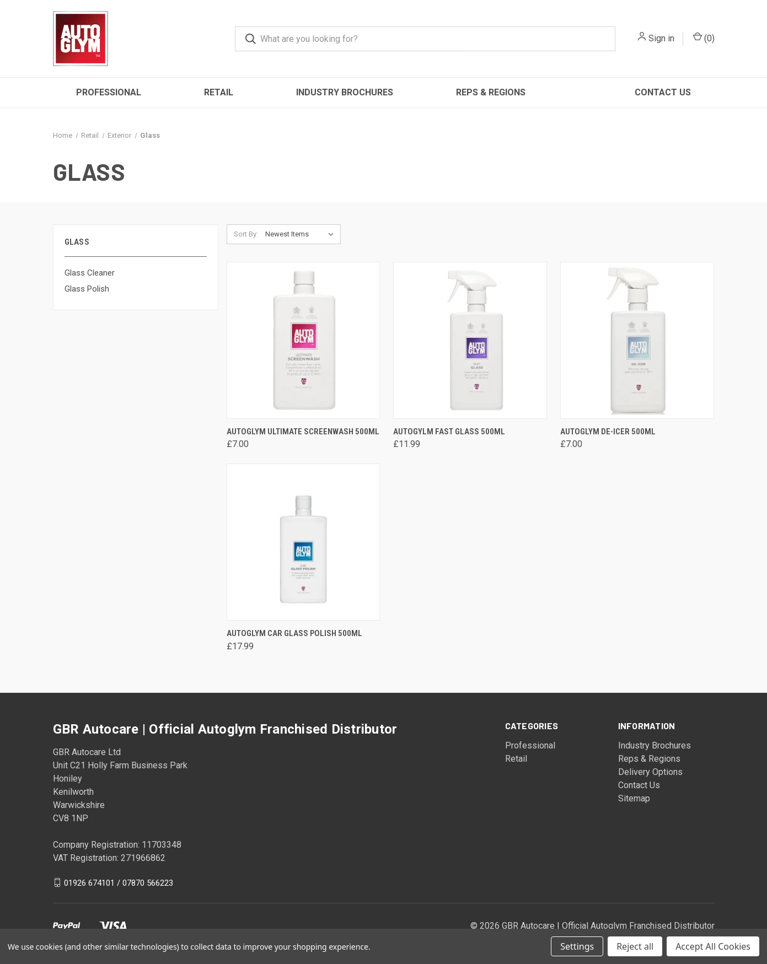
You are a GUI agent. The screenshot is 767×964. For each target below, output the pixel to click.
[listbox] (302, 234)
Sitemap (634, 798)
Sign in (661, 38)
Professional (108, 92)
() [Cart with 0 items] (704, 38)
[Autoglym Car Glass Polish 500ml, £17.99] (303, 542)
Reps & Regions (490, 92)
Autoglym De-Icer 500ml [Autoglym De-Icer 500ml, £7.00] (608, 432)
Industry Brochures (344, 92)
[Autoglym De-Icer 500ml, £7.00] (637, 340)
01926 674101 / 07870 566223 (118, 882)
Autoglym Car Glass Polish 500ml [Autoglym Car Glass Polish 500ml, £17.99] (294, 633)
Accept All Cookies (712, 946)
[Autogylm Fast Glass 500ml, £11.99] (470, 340)
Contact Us (663, 92)
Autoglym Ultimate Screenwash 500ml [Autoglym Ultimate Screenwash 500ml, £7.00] (303, 432)
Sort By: (246, 234)
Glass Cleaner (90, 273)
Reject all (634, 946)
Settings (577, 946)
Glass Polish (87, 289)
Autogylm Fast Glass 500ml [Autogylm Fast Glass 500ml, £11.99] (449, 432)
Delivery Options (650, 772)
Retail (218, 92)
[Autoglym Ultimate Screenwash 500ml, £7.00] (303, 340)
